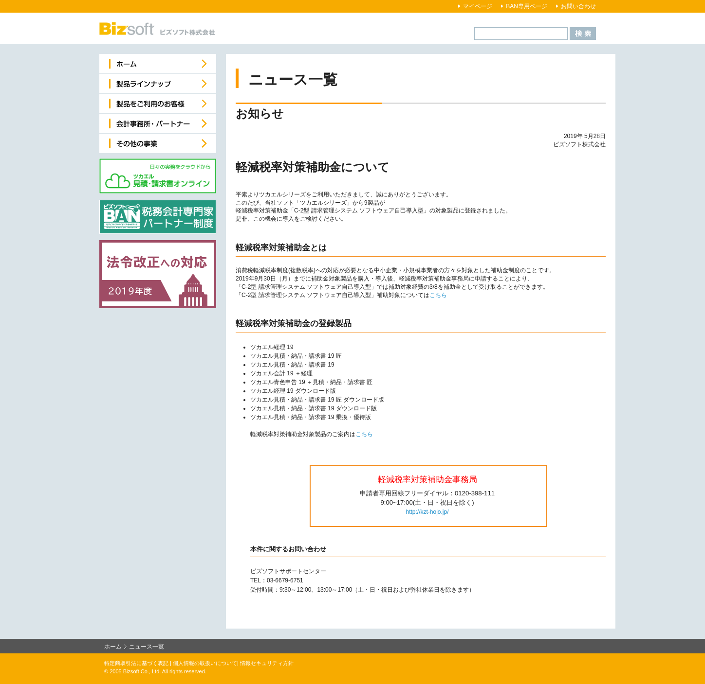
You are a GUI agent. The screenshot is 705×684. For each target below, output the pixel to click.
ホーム (113, 646)
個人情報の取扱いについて (205, 663)
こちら (438, 295)
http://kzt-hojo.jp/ (427, 512)
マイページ (477, 6)
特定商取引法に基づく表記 (136, 663)
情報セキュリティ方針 (267, 663)
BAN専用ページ (526, 6)
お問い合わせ (578, 6)
